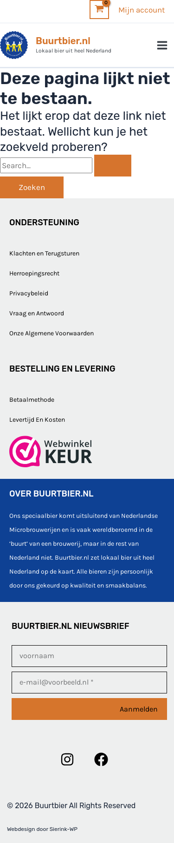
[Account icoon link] (141, 9)
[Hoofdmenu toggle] (162, 45)
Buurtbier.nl (63, 40)
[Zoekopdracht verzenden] (112, 165)
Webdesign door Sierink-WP (42, 829)
